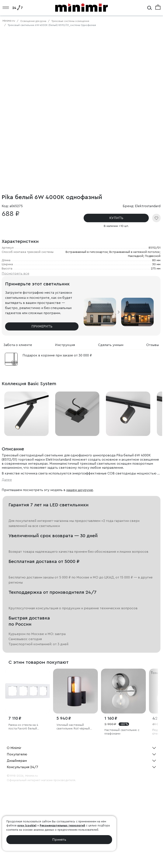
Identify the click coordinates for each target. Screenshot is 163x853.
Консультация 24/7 (22, 767)
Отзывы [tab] (152, 345)
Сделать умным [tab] (110, 345)
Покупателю (17, 754)
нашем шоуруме (79, 490)
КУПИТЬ (116, 218)
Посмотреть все (15, 273)
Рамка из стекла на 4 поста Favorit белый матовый (23, 727)
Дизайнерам (17, 760)
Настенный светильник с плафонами (121, 732)
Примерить (41, 326)
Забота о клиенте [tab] (17, 345)
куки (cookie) (27, 825)
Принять (59, 839)
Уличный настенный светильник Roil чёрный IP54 (73, 727)
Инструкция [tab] (65, 345)
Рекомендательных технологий (62, 825)
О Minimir (14, 748)
